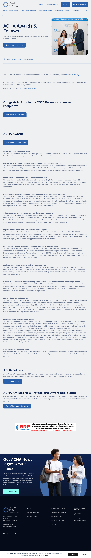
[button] (85, 10)
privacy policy (43, 555)
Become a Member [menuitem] (79, 4)
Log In (65, 4)
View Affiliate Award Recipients (17, 406)
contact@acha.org (9, 526)
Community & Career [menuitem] (62, 11)
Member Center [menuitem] (52, 4)
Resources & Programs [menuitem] (28, 11)
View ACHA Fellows (13, 381)
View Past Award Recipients (16, 143)
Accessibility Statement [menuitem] (78, 514)
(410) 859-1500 (8, 524)
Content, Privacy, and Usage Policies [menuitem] (80, 520)
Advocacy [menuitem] (76, 11)
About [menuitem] (41, 4)
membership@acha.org (27, 88)
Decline (84, 554)
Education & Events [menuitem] (45, 11)
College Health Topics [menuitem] (10, 11)
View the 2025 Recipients (15, 115)
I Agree (73, 554)
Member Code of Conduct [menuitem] (80, 509)
